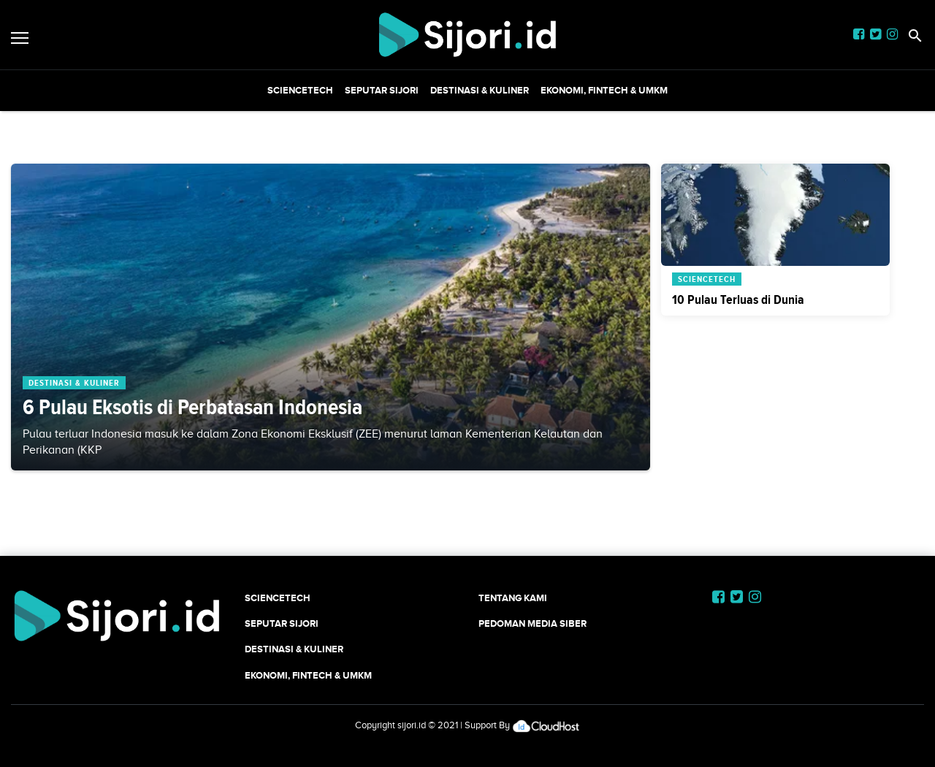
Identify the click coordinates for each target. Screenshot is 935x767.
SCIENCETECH (300, 90)
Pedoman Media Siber (532, 623)
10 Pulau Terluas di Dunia (738, 299)
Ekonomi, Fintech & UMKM (604, 90)
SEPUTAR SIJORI (382, 90)
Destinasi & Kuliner (479, 90)
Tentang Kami (512, 597)
